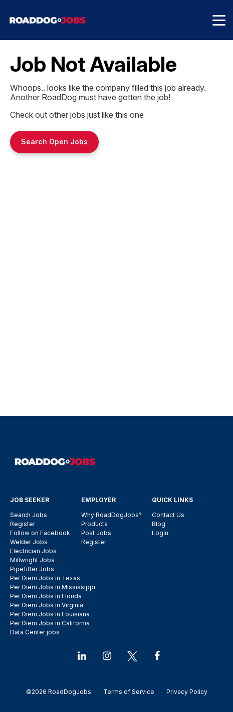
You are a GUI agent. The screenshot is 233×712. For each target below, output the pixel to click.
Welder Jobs (29, 542)
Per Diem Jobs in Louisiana (50, 614)
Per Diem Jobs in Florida (46, 596)
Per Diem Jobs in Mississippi (52, 587)
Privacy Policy (183, 691)
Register (22, 524)
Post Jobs (96, 533)
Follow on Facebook (40, 533)
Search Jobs (28, 515)
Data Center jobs (35, 632)
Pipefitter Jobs (32, 569)
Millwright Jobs (32, 560)
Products (94, 524)
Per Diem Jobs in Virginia (46, 605)
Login (160, 533)
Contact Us (168, 515)
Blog (158, 524)
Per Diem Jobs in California (50, 623)
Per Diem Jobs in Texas (45, 578)
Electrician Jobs (33, 551)
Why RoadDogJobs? (111, 515)
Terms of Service (128, 691)
